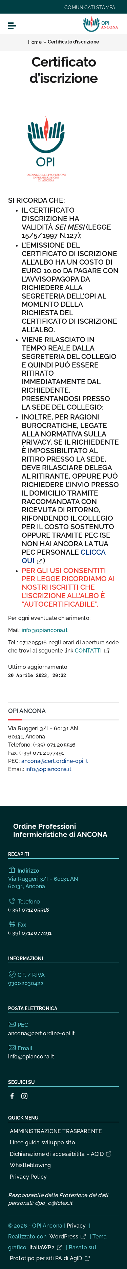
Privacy (76, 1225)
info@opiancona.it (45, 630)
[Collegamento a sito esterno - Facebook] (12, 1095)
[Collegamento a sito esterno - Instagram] (24, 1095)
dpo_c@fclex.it (53, 1203)
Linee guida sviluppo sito (42, 1142)
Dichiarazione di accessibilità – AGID (61, 1154)
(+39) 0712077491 (30, 933)
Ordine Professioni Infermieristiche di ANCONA (60, 830)
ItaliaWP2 (46, 1247)
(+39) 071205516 (28, 910)
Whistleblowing (30, 1165)
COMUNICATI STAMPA (89, 7)
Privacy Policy (28, 1177)
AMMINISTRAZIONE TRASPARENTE (56, 1131)
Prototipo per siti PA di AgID (50, 1258)
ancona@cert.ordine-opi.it (54, 761)
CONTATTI (92, 650)
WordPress (67, 1236)
